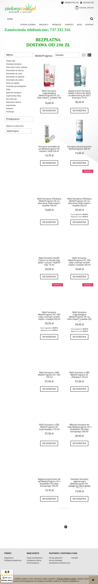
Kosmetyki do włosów (15, 76)
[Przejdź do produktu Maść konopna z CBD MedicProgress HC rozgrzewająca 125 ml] (49, 409)
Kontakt (74, 558)
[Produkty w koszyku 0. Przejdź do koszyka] (85, 7)
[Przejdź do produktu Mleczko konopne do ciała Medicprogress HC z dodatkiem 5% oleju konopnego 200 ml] (79, 409)
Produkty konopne (14, 64)
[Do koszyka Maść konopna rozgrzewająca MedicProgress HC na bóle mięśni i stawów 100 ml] (49, 110)
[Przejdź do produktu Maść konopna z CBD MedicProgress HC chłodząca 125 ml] (79, 357)
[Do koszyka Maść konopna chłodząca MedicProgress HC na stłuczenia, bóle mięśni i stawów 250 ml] (79, 222)
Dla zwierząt (11, 99)
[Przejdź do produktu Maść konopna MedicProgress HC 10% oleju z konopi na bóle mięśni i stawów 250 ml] (49, 297)
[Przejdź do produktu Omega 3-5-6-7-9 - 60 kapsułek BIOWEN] (64, 537)
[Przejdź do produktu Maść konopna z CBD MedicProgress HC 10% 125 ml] (49, 357)
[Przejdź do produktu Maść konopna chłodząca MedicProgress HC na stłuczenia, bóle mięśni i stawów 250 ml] (79, 183)
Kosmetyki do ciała (14, 73)
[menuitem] (27, 24)
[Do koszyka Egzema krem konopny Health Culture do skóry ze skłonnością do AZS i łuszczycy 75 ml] (79, 110)
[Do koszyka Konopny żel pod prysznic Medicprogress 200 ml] (79, 163)
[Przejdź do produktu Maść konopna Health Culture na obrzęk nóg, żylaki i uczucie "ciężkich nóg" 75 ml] (49, 243)
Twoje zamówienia (34, 558)
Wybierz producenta (14, 126)
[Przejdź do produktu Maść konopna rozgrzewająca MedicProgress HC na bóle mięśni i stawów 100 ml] (49, 75)
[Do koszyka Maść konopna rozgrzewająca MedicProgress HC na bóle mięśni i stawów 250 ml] (79, 337)
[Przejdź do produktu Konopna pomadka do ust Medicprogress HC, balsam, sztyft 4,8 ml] (49, 131)
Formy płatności (56, 558)
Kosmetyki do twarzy (15, 70)
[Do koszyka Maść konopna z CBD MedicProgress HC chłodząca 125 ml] (79, 389)
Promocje (10, 111)
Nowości (9, 108)
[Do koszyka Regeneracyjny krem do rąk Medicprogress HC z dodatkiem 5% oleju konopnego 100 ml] (49, 499)
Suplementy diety (13, 96)
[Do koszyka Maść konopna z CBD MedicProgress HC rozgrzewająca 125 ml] (49, 443)
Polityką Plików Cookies (66, 579)
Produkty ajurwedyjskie (16, 86)
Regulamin (9, 558)
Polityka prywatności (13, 560)
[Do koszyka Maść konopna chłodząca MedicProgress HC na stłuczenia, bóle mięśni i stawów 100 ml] (49, 222)
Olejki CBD (10, 61)
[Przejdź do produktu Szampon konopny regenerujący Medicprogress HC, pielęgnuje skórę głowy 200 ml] (79, 464)
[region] (49, 43)
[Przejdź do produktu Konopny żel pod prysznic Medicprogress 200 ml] (79, 131)
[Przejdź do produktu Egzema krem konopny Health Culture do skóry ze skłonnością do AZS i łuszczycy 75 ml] (79, 75)
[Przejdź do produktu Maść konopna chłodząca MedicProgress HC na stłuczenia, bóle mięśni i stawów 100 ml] (49, 183)
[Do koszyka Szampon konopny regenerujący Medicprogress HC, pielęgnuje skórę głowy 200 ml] (79, 499)
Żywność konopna (13, 92)
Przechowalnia (33, 563)
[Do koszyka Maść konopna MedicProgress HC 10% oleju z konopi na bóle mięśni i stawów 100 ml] (79, 276)
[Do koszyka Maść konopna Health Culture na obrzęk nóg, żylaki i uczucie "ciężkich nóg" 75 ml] (49, 276)
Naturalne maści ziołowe (16, 67)
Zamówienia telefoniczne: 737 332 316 (37, 29)
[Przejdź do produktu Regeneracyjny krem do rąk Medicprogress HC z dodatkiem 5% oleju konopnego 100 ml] (49, 464)
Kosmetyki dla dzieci (14, 80)
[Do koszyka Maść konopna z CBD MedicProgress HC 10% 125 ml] (49, 389)
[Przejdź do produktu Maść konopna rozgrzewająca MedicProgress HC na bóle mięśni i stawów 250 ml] (79, 297)
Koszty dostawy (55, 560)
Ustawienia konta (34, 560)
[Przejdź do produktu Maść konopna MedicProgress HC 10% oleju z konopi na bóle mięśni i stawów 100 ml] (79, 243)
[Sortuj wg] (67, 55)
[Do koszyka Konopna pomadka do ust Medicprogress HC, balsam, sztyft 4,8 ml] (49, 163)
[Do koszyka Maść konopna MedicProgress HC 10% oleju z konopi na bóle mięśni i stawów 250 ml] (49, 337)
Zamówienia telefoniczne (59, 563)
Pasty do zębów (12, 83)
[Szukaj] (92, 19)
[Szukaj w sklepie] (47, 19)
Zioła (8, 89)
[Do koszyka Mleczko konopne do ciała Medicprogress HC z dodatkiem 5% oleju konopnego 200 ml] (79, 443)
